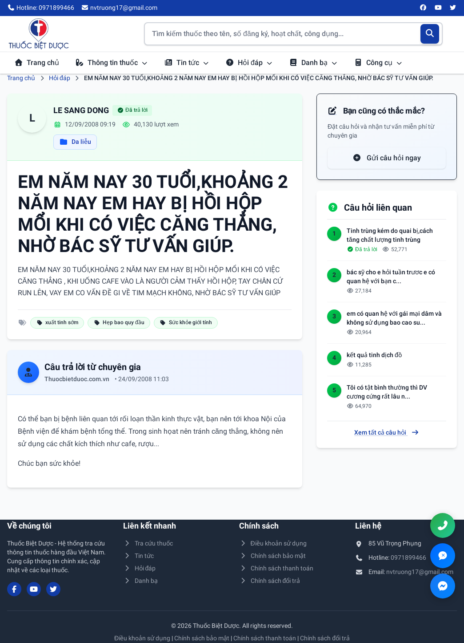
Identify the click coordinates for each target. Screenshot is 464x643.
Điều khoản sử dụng (273, 543)
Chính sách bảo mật (272, 555)
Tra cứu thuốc (148, 543)
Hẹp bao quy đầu (118, 322)
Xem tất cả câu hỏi (386, 432)
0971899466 (408, 557)
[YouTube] (438, 8)
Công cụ (378, 62)
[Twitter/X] (453, 8)
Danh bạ (313, 62)
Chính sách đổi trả (269, 580)
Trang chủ (36, 62)
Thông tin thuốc (111, 62)
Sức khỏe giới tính (186, 322)
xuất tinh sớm (57, 322)
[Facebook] (424, 8)
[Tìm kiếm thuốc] (293, 33)
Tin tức (186, 62)
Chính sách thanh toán (276, 568)
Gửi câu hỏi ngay (386, 158)
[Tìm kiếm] (430, 34)
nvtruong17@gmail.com (419, 571)
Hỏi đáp (249, 62)
